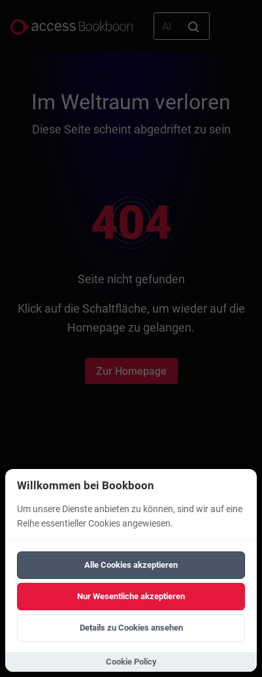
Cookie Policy (131, 662)
